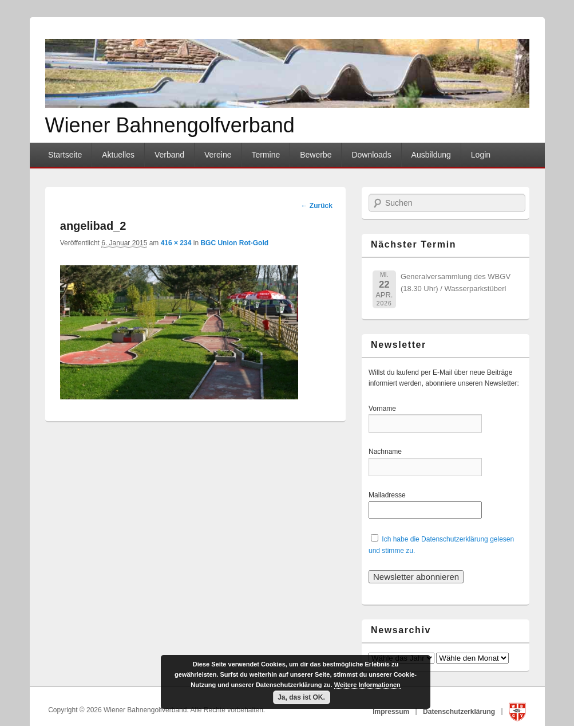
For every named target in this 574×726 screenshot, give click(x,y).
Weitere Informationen (367, 684)
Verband (169, 154)
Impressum (392, 711)
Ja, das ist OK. (301, 697)
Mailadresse (389, 495)
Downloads (371, 154)
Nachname (389, 452)
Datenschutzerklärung (460, 711)
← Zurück (316, 206)
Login (480, 154)
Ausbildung (431, 154)
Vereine (217, 154)
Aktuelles (118, 154)
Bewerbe (315, 154)
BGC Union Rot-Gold (234, 243)
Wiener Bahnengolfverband (170, 125)
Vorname (389, 409)
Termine (265, 154)
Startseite (65, 154)
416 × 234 (176, 243)
